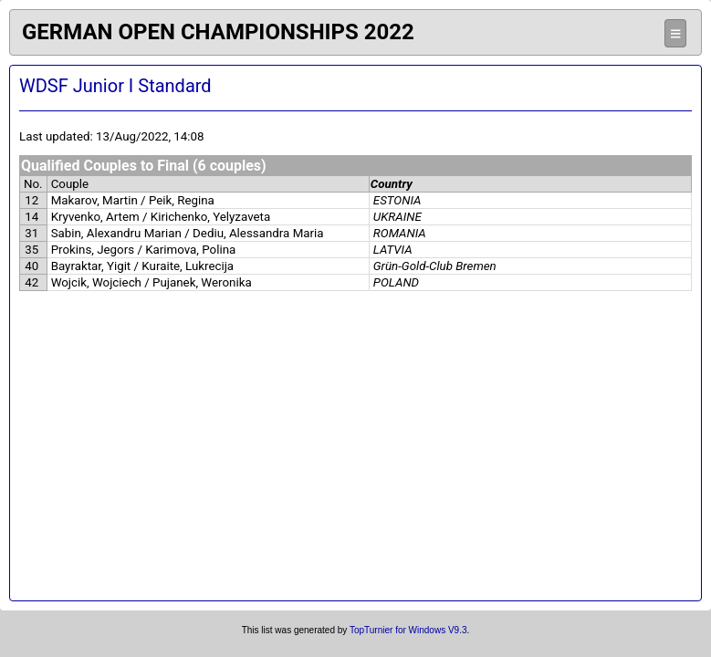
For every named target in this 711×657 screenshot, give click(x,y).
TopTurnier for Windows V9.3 (408, 630)
